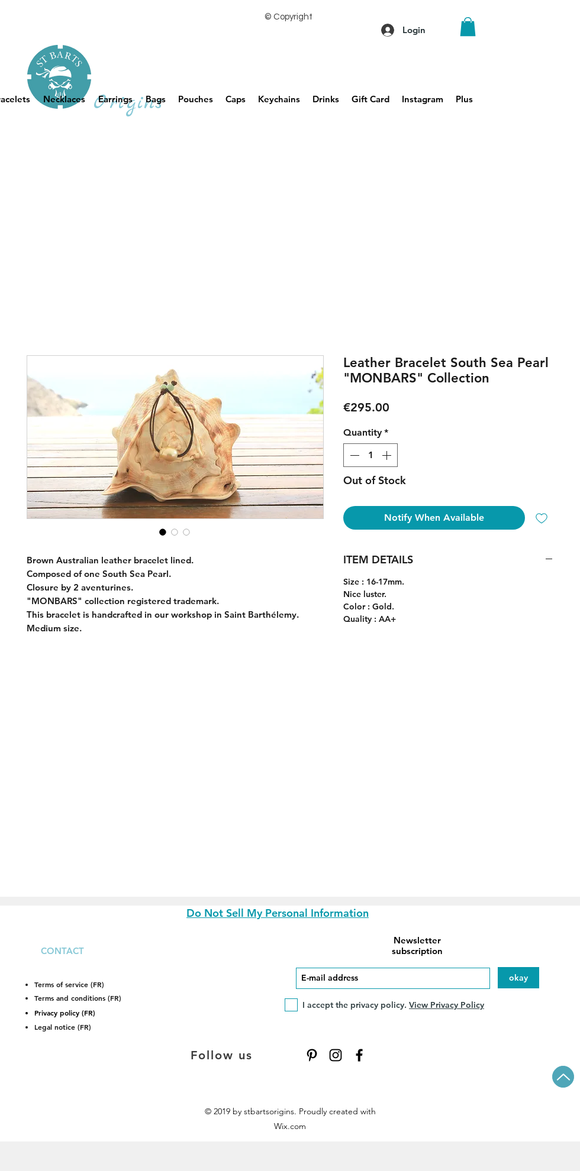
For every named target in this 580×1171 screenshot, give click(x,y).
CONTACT (62, 950)
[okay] (518, 977)
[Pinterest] (312, 1055)
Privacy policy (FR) (64, 1012)
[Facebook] (359, 1055)
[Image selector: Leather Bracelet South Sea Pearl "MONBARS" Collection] (163, 532)
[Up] (563, 1077)
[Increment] (387, 455)
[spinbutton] (370, 455)
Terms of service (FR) (69, 984)
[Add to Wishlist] (541, 518)
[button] (468, 26)
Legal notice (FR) (62, 1026)
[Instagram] (335, 1055)
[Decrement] (353, 455)
